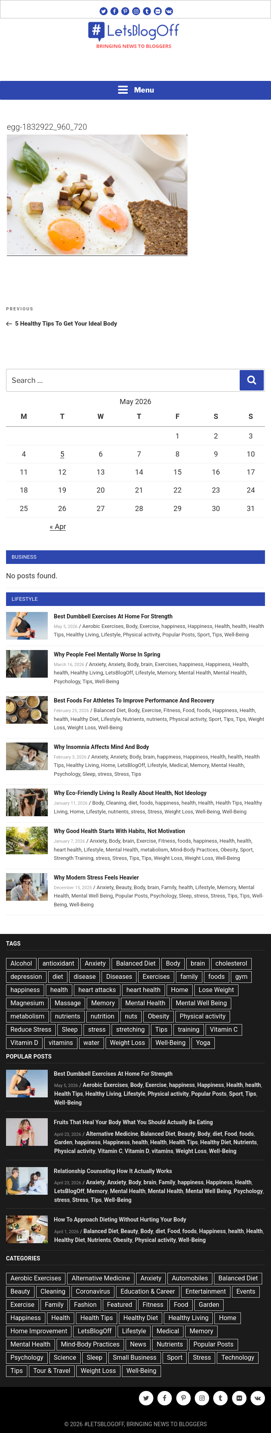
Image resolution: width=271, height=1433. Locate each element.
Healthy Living (82, 635)
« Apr (58, 526)
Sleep (89, 774)
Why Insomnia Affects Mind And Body (101, 747)
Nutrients (133, 719)
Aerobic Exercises (103, 626)
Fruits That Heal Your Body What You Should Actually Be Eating (133, 1122)
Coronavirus (93, 1291)
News (138, 1344)
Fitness (171, 710)
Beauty (123, 887)
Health (222, 626)
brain (147, 664)
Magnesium (27, 1003)
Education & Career (147, 1291)
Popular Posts (178, 635)
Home (108, 765)
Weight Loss (81, 728)
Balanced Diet (110, 710)
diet (132, 803)
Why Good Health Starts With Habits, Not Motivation (119, 831)
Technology (237, 1357)
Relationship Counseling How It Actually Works (113, 1171)
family (189, 976)
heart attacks (97, 990)
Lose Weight (216, 990)
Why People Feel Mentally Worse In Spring (107, 654)
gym (241, 976)
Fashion (85, 1304)
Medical (178, 765)
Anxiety (97, 664)
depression (26, 976)
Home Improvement (38, 1331)
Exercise (149, 626)
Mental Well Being (92, 896)
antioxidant (58, 963)
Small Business (135, 1357)
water (92, 1043)
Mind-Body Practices (194, 850)
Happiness (199, 626)
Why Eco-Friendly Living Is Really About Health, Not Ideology (130, 793)
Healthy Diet (85, 719)
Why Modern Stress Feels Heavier (96, 877)
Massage (68, 1003)
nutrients (157, 719)
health (239, 626)
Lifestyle (111, 635)
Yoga (203, 1043)
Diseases (119, 976)
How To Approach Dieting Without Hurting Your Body (120, 1219)
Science (65, 1357)
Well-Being (236, 635)
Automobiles (190, 1278)
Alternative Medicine (112, 1134)
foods (203, 710)
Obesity (229, 850)
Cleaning (116, 803)
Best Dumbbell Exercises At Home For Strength (113, 616)
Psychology (67, 681)
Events (245, 1291)
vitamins (61, 1043)
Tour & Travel (51, 1371)
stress (105, 774)
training (188, 1029)
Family (168, 887)
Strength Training (74, 858)
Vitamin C (224, 1029)
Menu (135, 89)
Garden (63, 1142)
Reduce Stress (30, 1029)
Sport (203, 635)
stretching (130, 1029)
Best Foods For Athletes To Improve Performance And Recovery (134, 700)
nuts (131, 1016)
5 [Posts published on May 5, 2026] (62, 454)
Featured (119, 1304)
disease (84, 976)
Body (131, 626)
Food (188, 710)
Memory (166, 673)
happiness (173, 626)
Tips (217, 635)
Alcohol (21, 963)
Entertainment (205, 1291)
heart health (68, 850)
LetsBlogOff (119, 673)
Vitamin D (24, 1043)
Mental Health (194, 673)
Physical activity (141, 635)
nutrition (102, 1016)
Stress (121, 774)
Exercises (166, 664)
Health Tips (229, 803)
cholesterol (231, 963)
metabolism (154, 850)
